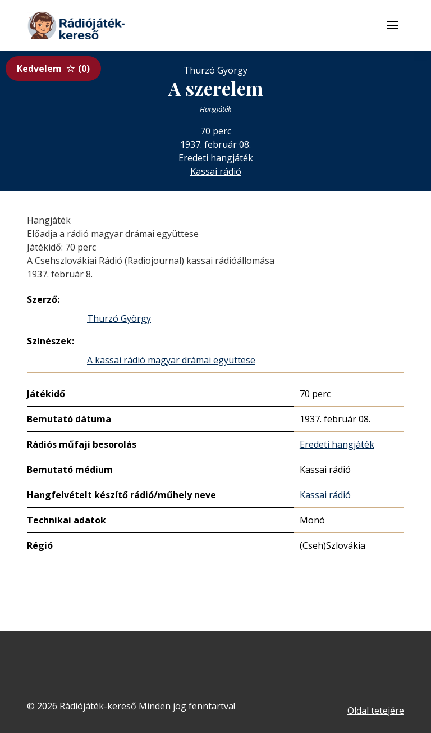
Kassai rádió (215, 171)
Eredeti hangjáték (215, 158)
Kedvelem (53, 68)
